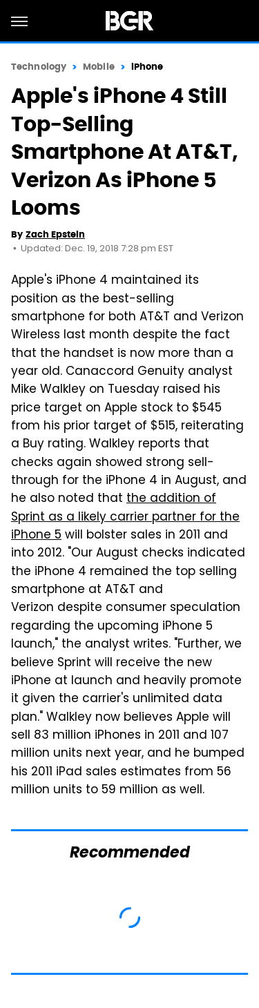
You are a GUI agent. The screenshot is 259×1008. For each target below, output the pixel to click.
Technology (38, 66)
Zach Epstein (55, 234)
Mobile (99, 66)
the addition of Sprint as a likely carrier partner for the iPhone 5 (125, 517)
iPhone (147, 66)
